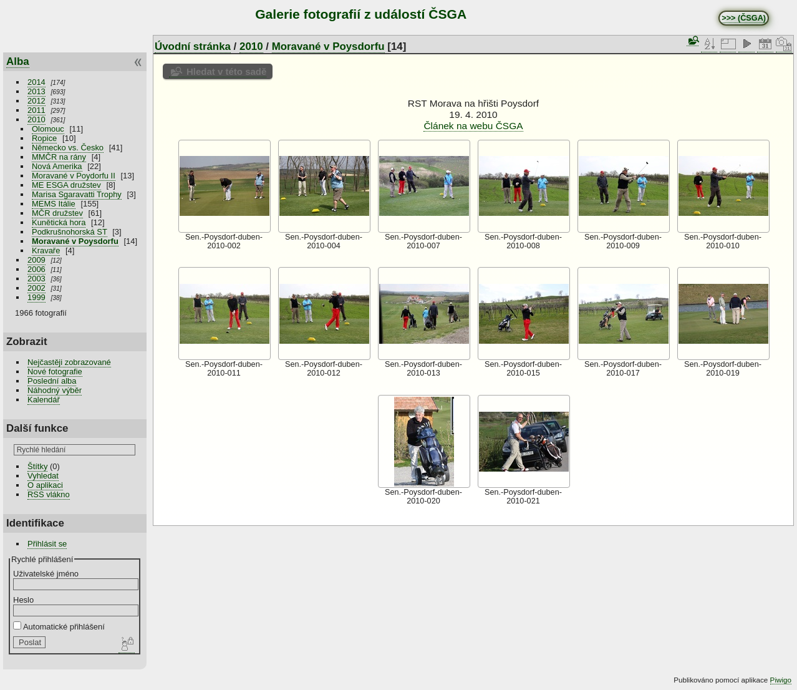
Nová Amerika (57, 166)
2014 (36, 82)
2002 (36, 288)
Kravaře (46, 250)
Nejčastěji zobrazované (69, 362)
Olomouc (48, 129)
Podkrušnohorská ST (69, 231)
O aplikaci (45, 485)
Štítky (37, 466)
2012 (36, 100)
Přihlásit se (47, 543)
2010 (36, 119)
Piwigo (780, 680)
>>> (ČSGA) (744, 18)
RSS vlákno (48, 494)
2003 (36, 278)
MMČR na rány (59, 157)
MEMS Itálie (53, 203)
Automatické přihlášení (59, 626)
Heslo (23, 600)
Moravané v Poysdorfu (75, 241)
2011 (36, 110)
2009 (36, 260)
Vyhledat (43, 475)
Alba (17, 61)
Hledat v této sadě (226, 71)
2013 (36, 91)
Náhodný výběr (54, 390)
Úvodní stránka (193, 46)
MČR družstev (57, 213)
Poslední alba (51, 381)
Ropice (44, 138)
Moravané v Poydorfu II (73, 175)
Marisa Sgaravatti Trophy (77, 194)
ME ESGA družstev (66, 185)
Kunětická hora (58, 222)
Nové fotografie (54, 371)
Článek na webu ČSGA (473, 125)
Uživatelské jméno (46, 573)
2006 (36, 269)
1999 (36, 297)
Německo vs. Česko (68, 147)
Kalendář (43, 399)
